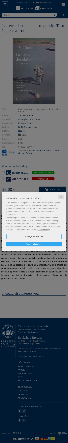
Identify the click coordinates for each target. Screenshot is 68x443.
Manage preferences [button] (34, 236)
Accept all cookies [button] (34, 244)
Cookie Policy (44, 230)
